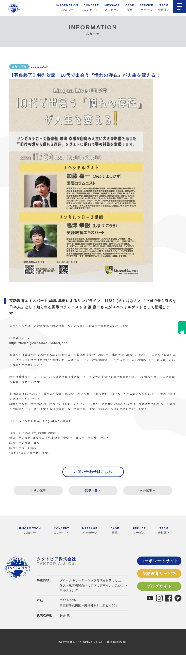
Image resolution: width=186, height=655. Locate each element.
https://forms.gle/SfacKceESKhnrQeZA (38, 343)
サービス (146, 7)
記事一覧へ (93, 490)
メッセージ (112, 7)
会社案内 (164, 7)
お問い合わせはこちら (93, 472)
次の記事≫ (147, 490)
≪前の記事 (38, 490)
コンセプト (91, 7)
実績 (129, 7)
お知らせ (67, 7)
